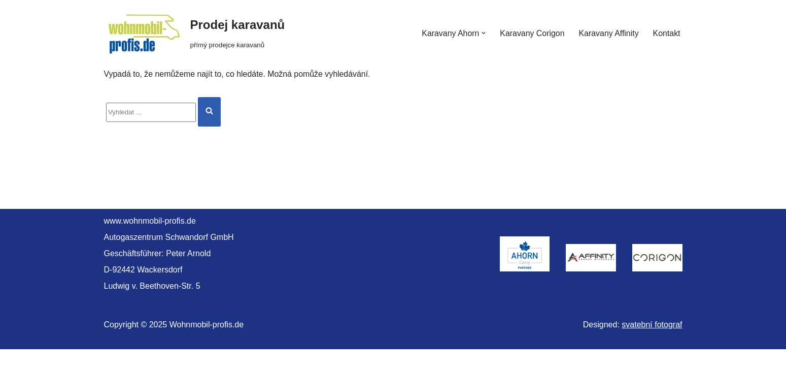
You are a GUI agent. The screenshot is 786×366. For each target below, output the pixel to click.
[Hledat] (151, 113)
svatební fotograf (652, 341)
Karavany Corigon (531, 33)
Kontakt (666, 33)
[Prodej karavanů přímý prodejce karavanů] (194, 33)
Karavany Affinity (608, 33)
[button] (483, 33)
